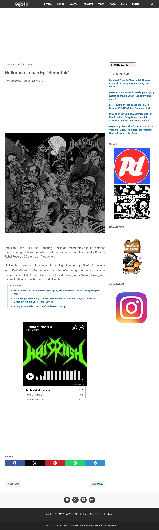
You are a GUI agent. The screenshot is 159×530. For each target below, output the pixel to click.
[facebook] (15, 463)
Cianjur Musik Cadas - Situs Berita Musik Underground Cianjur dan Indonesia (83, 525)
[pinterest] (55, 463)
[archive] (122, 64)
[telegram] (95, 463)
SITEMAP (59, 514)
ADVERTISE (72, 514)
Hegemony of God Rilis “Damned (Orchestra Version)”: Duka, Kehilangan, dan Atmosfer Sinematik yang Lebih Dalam (131, 129)
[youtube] (83, 500)
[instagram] (92, 500)
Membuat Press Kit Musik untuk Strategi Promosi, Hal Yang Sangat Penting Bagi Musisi (129, 83)
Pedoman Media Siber (91, 514)
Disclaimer (109, 514)
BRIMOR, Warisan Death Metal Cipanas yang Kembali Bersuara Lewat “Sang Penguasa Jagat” (131, 95)
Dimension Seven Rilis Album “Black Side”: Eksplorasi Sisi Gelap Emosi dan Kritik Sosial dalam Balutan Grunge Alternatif (130, 117)
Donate (48, 514)
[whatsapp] (75, 463)
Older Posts (97, 484)
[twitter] (35, 463)
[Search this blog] (152, 4)
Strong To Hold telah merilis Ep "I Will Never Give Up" (39, 306)
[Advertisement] (79, 35)
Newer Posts (13, 484)
